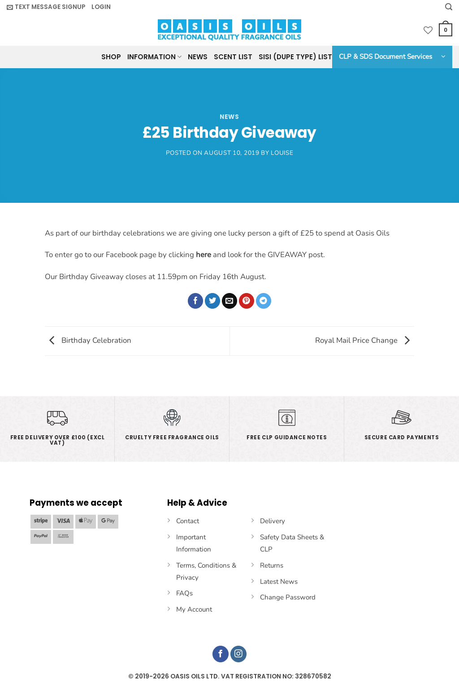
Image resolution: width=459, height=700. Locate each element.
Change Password (288, 597)
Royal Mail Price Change (364, 340)
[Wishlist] (428, 30)
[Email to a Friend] (230, 301)
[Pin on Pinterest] (247, 301)
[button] (46, 7)
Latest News (279, 581)
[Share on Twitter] (213, 301)
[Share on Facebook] (196, 301)
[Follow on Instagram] (238, 654)
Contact (187, 520)
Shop (111, 56)
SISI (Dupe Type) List (295, 56)
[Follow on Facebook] (220, 654)
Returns (271, 565)
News (198, 56)
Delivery (272, 520)
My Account (194, 609)
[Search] (448, 6)
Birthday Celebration (88, 340)
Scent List (233, 56)
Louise (282, 153)
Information (154, 56)
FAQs (184, 593)
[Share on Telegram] (264, 301)
